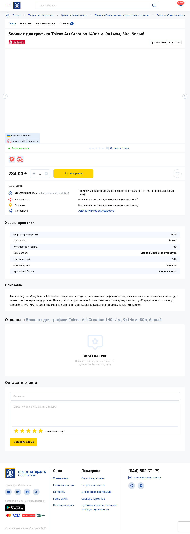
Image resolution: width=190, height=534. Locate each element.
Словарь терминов (93, 498)
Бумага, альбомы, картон (74, 15)
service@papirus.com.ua (144, 477)
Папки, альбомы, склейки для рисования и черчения (122, 15)
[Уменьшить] (34, 173)
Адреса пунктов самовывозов (96, 210)
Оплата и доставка (93, 478)
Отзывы (67, 23)
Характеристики (45, 23)
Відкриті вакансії (64, 505)
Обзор (12, 23)
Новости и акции (63, 485)
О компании (60, 478)
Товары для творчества (41, 15)
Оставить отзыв (117, 148)
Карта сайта (60, 498)
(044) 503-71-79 (143, 470)
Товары (17, 15)
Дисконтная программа (96, 491)
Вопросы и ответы (93, 485)
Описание (25, 23)
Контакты (59, 491)
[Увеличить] (46, 173)
